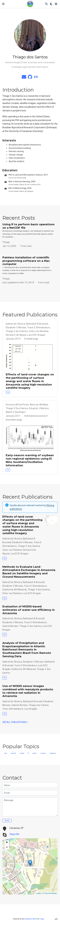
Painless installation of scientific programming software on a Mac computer (26, 261)
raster (34, 753)
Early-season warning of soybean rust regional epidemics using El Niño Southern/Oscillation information (30, 460)
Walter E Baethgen (16, 412)
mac (5, 753)
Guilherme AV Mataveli (14, 589)
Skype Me (14, 834)
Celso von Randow (38, 331)
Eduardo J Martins (39, 408)
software (53, 753)
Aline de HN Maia (39, 404)
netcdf (22, 753)
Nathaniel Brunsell (32, 701)
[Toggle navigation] (3, 4)
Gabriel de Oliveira (15, 323)
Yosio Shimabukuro (12, 709)
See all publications (15, 722)
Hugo (42, 919)
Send (7, 821)
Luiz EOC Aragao (36, 335)
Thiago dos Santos (39, 705)
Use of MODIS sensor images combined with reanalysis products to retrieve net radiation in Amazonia (27, 691)
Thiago (6, 242)
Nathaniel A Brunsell (37, 323)
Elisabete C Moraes (16, 327)
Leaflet (38, 893)
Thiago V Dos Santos (17, 408)
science (43, 753)
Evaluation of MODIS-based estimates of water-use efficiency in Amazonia (28, 610)
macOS (13, 753)
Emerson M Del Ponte (17, 404)
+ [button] (7, 842)
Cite (8, 392)
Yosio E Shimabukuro (38, 327)
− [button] (7, 847)
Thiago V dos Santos (17, 331)
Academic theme (31, 919)
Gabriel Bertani (10, 626)
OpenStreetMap (50, 893)
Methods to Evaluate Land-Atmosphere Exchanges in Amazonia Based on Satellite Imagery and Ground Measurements (28, 571)
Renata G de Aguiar (16, 335)
